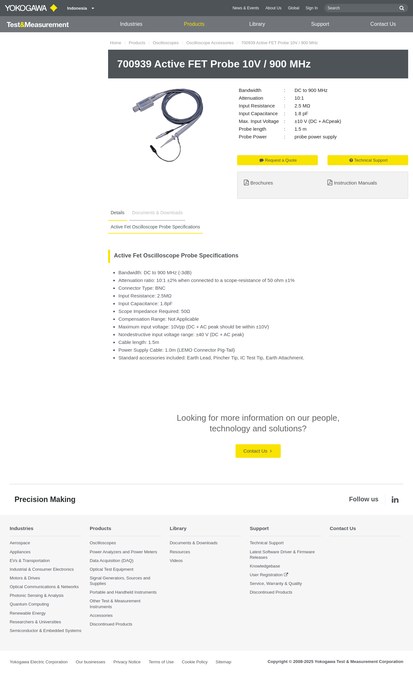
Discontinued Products (111, 624)
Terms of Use (161, 661)
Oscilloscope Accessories (210, 42)
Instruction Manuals (355, 183)
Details (118, 212)
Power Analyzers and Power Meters (123, 551)
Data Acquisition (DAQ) (112, 560)
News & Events (246, 8)
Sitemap (223, 661)
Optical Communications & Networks (44, 586)
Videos (176, 560)
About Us (274, 8)
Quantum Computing (29, 604)
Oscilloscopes (166, 42)
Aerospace (20, 542)
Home (115, 42)
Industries (131, 24)
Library (257, 24)
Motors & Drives (25, 578)
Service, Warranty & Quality (276, 583)
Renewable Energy (27, 613)
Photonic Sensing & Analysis (37, 595)
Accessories (101, 615)
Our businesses (91, 661)
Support (320, 24)
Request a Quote (278, 160)
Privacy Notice (126, 661)
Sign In (312, 8)
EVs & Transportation (30, 560)
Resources (180, 551)
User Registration (266, 574)
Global (293, 8)
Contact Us (383, 24)
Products (194, 24)
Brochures (261, 183)
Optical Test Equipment (111, 569)
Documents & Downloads (157, 212)
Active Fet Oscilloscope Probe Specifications (155, 226)
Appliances (20, 551)
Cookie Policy (194, 661)
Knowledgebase (265, 566)
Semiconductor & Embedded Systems (45, 630)
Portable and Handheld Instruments (123, 592)
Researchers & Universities (35, 621)
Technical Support (368, 160)
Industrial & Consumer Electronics (42, 569)
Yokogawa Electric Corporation (39, 661)
